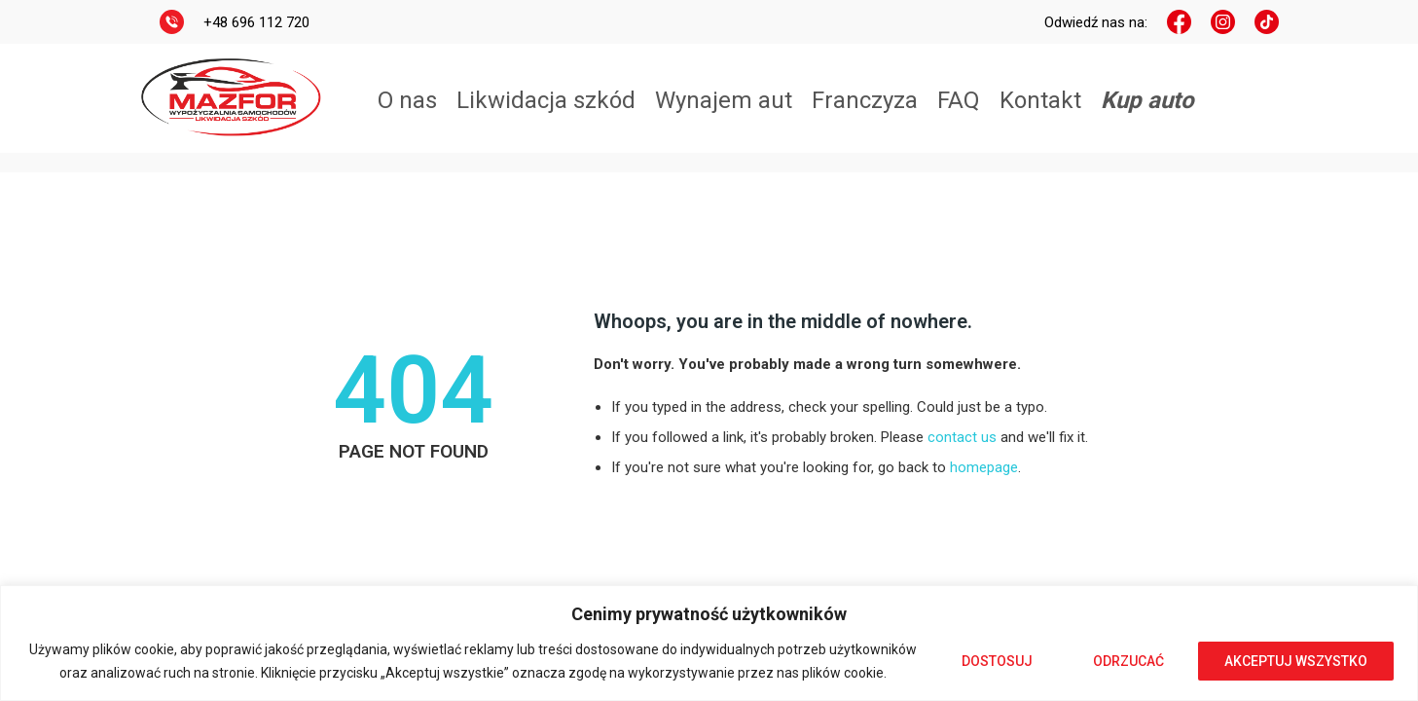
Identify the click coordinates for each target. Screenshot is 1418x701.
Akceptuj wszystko (1295, 661)
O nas (407, 100)
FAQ (958, 100)
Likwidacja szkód (546, 100)
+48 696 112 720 (256, 22)
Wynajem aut (723, 100)
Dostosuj (997, 661)
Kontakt (1040, 100)
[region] (709, 643)
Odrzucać (1128, 661)
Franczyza (865, 100)
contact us (962, 437)
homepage (984, 467)
